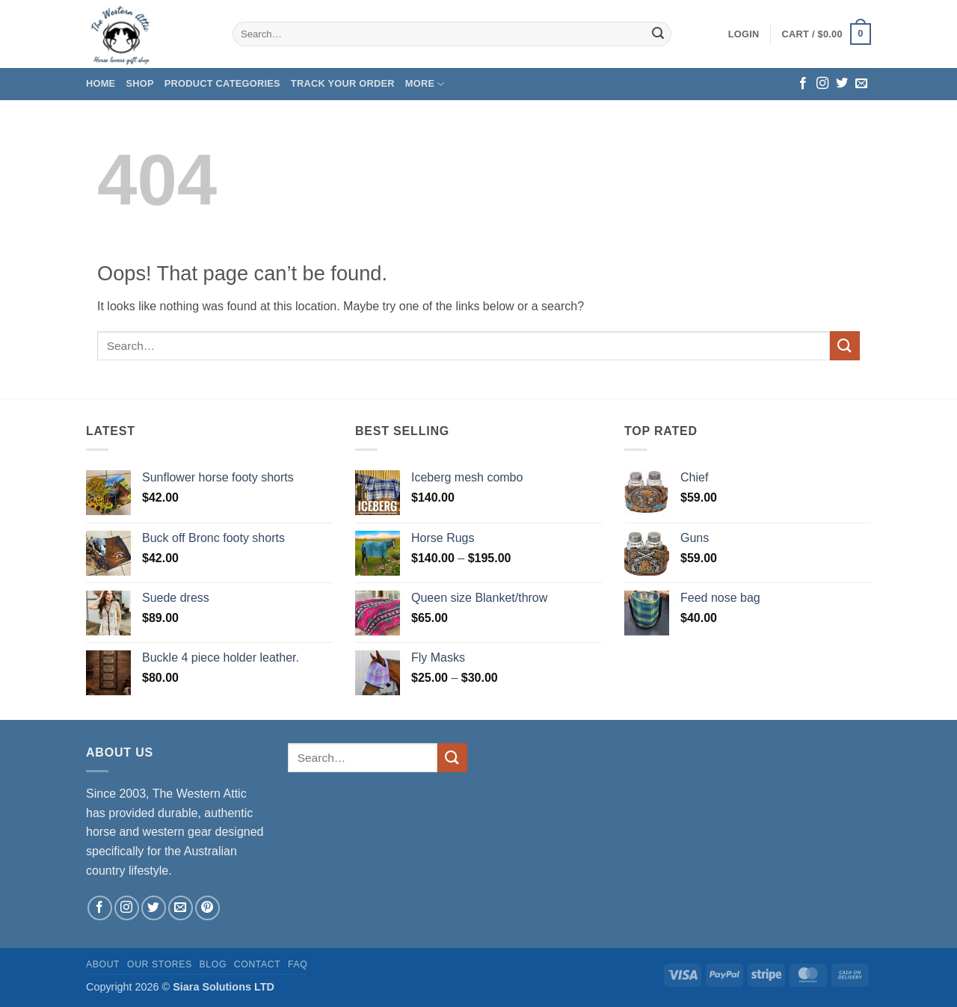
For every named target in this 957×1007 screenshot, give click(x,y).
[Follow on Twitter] (842, 83)
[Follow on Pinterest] (207, 908)
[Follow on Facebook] (803, 83)
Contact (257, 964)
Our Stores (159, 964)
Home (100, 83)
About (103, 964)
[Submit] (658, 34)
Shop (139, 83)
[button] (744, 34)
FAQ (297, 964)
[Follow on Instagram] (822, 83)
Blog (213, 964)
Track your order (343, 83)
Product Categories (222, 83)
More (425, 84)
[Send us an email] (861, 83)
